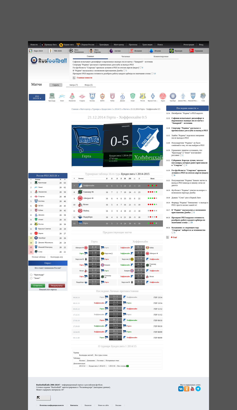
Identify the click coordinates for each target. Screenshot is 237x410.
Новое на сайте (103, 405)
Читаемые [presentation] (125, 56)
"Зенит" (36, 278)
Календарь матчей (86, 355)
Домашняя (91, 360)
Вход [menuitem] (201, 44)
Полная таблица (38, 257)
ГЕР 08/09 (158, 332)
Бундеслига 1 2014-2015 (121, 155)
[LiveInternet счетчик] (43, 400)
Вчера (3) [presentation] (88, 85)
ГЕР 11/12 (158, 309)
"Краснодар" (38, 275)
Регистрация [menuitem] (189, 44)
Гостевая (100, 360)
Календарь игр (57, 257)
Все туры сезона (101, 355)
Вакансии (88, 405)
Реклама (118, 405)
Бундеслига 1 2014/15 (123, 346)
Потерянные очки (112, 360)
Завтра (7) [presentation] (73, 85)
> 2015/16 (111, 366)
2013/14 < (83, 366)
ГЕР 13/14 (158, 297)
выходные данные (101, 387)
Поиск (160, 44)
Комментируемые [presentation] (161, 56)
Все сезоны (123, 366)
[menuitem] (86, 44)
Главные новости (84, 78)
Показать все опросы (48, 289)
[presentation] (52, 84)
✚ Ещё (173, 237)
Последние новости (187, 108)
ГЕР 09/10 (158, 320)
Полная (82, 360)
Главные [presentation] (90, 56)
